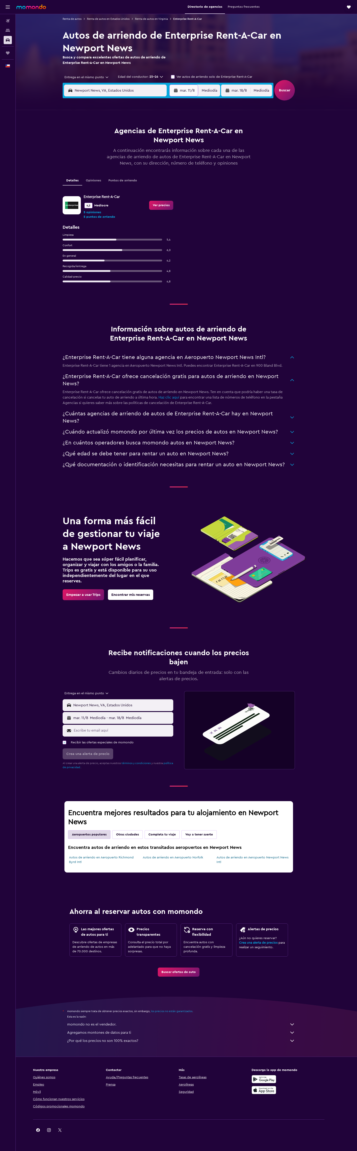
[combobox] (92, 77)
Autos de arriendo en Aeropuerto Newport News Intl (260, 860)
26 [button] (127, 176)
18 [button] (116, 165)
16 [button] (171, 154)
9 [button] (171, 143)
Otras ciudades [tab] (135, 834)
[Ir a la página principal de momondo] (31, 7)
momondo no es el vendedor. (189, 1024)
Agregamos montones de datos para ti (189, 1032)
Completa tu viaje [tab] (170, 834)
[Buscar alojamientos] (8, 30)
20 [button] (138, 165)
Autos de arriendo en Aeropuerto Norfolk (180, 857)
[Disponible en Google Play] (279, 1079)
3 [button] (106, 143)
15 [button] (160, 154)
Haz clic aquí (176, 397)
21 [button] (149, 165)
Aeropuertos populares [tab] (97, 834)
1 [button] (160, 133)
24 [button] (105, 176)
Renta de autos (79, 19)
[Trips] (8, 53)
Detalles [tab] (80, 180)
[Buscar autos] (8, 40)
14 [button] (149, 154)
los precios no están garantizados (179, 1011)
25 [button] (116, 176)
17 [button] (105, 165)
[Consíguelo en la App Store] (279, 1090)
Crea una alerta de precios (266, 942)
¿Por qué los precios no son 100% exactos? (189, 1040)
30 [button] (171, 176)
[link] (169, 205)
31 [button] (105, 187)
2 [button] (171, 133)
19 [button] (127, 165)
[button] (8, 7)
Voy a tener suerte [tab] (207, 834)
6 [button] (138, 143)
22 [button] (160, 165)
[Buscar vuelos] (8, 20)
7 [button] (149, 143)
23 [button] (171, 165)
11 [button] (116, 154)
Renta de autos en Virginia (159, 19)
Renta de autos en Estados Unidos (116, 19)
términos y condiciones (143, 763)
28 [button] (149, 176)
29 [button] (160, 176)
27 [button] (138, 176)
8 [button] (160, 143)
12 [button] (127, 154)
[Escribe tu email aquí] (130, 730)
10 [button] (105, 154)
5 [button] (127, 143)
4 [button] (116, 143)
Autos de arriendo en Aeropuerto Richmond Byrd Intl (109, 860)
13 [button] (138, 154)
